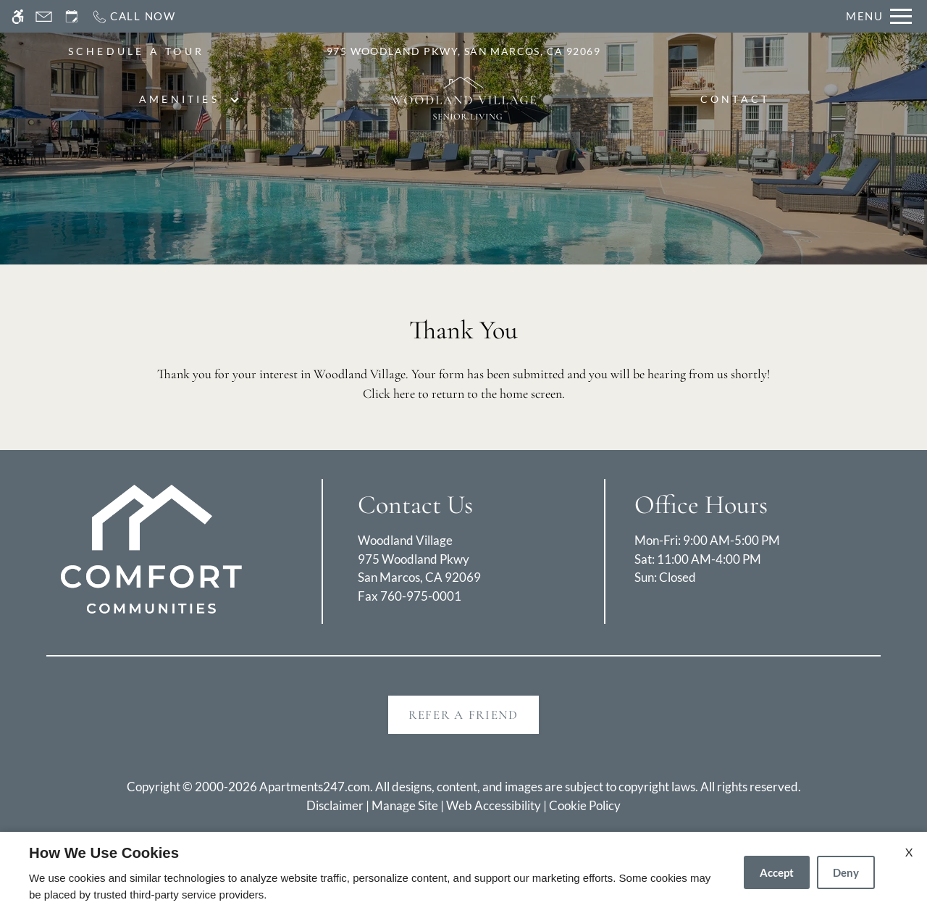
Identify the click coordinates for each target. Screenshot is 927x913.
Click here (389, 393)
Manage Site (405, 805)
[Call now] (133, 16)
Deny (846, 872)
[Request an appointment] (71, 16)
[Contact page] (43, 16)
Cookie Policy (585, 805)
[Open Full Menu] (879, 16)
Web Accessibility (493, 805)
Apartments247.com (314, 786)
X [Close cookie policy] (909, 852)
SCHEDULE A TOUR (136, 51)
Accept (777, 872)
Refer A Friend (463, 714)
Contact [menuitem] (735, 99)
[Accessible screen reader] (17, 16)
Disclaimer (335, 805)
